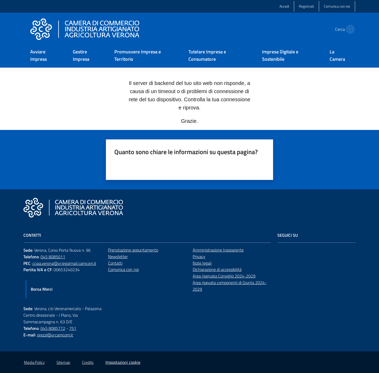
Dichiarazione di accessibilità (217, 269)
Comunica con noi (123, 269)
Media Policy (34, 362)
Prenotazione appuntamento (133, 250)
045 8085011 (52, 257)
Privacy (199, 256)
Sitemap (63, 362)
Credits (88, 362)
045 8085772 (52, 328)
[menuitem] (45, 56)
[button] (348, 29)
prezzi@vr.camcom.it (55, 335)
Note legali (202, 263)
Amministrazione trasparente (218, 250)
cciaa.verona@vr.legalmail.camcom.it (64, 263)
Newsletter (118, 256)
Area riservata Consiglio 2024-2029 (224, 276)
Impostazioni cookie (122, 362)
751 (72, 328)
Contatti (115, 263)
